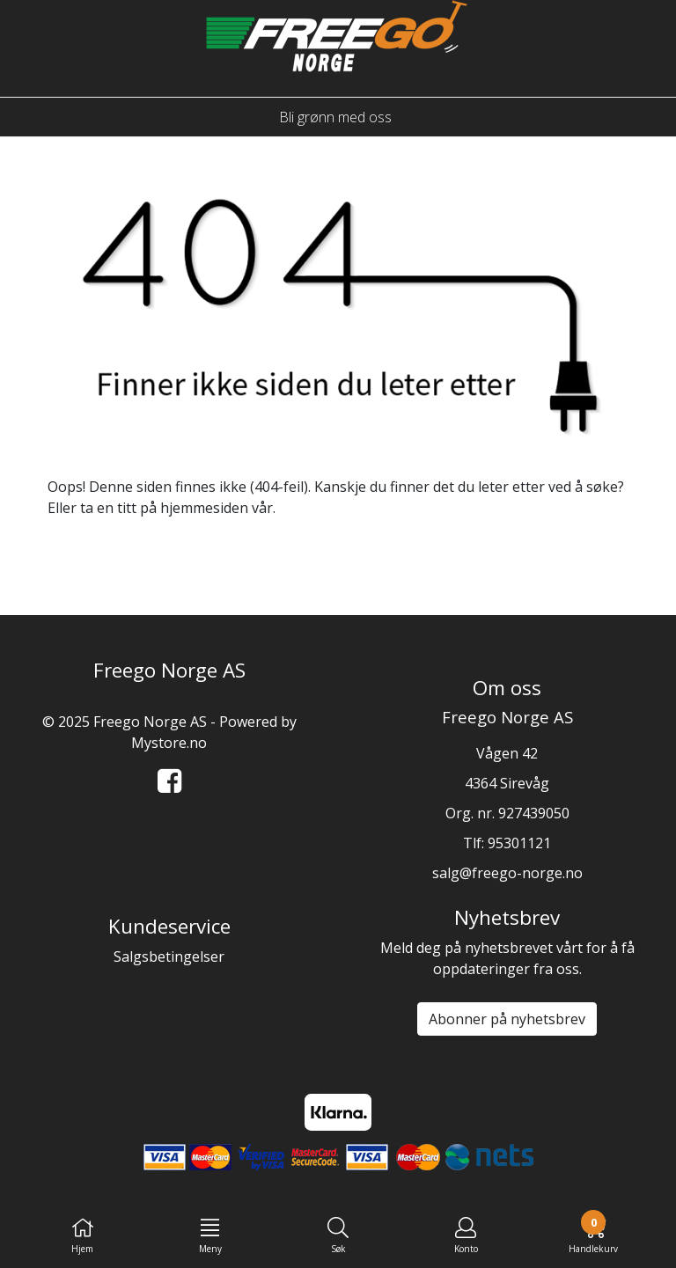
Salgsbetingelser (169, 956)
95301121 (519, 843)
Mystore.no (169, 742)
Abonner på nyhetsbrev (507, 1019)
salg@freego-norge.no (507, 873)
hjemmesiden (204, 507)
